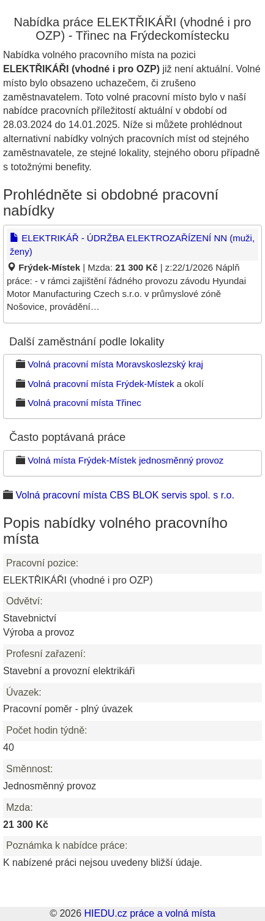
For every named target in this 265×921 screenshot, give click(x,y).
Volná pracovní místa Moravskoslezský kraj (115, 364)
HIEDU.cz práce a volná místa (149, 913)
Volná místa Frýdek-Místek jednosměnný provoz (125, 460)
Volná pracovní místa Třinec (84, 402)
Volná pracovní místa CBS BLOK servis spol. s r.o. (124, 495)
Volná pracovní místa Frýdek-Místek (101, 383)
